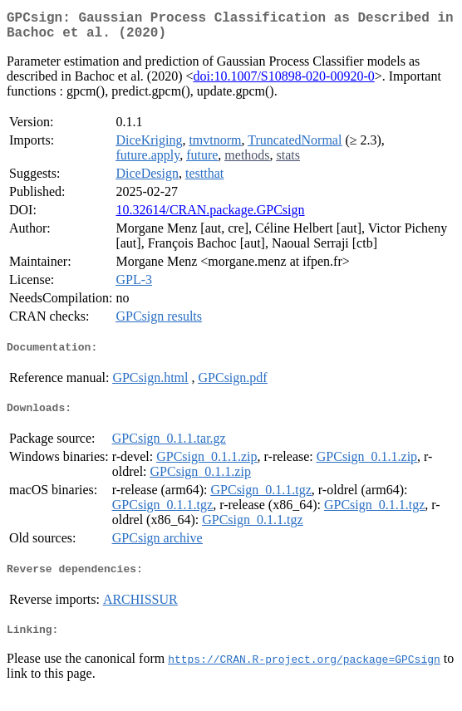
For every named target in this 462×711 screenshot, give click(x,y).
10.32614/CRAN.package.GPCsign (210, 216)
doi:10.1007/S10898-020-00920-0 (284, 83)
